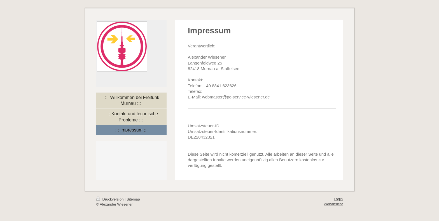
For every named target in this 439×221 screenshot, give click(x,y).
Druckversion (110, 199)
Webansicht (333, 204)
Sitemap (133, 199)
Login (338, 199)
